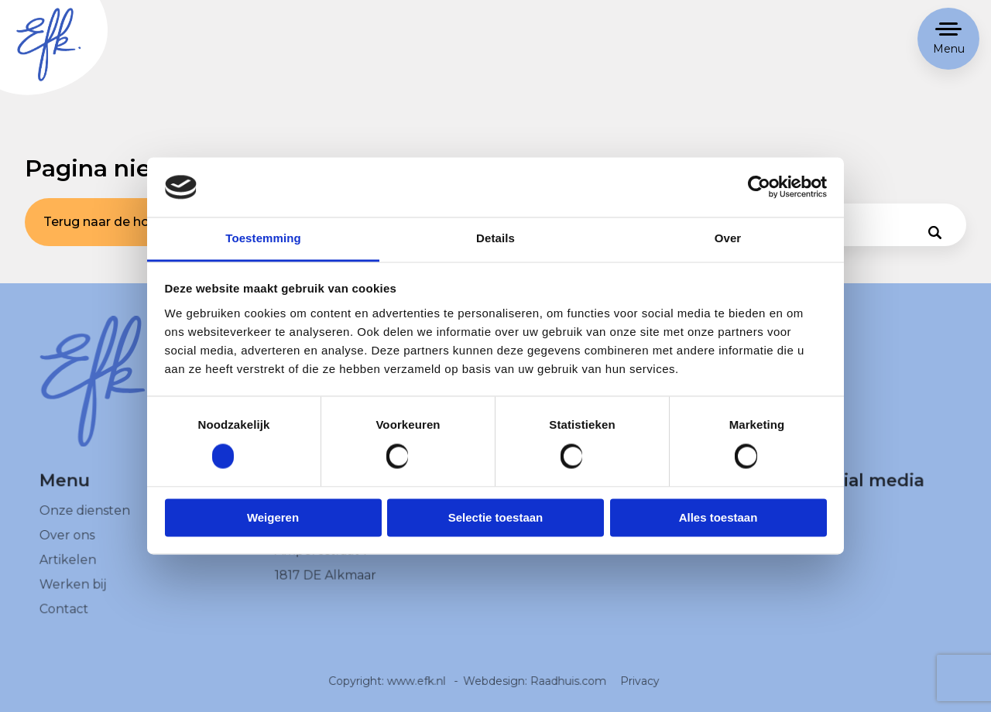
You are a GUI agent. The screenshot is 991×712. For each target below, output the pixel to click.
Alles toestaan (718, 517)
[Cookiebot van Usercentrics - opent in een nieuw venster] (759, 187)
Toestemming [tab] (263, 238)
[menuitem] (849, 521)
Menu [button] (949, 49)
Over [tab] (728, 238)
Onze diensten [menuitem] (85, 521)
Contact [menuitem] (64, 618)
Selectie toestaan (496, 517)
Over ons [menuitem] (67, 545)
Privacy (638, 690)
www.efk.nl (417, 690)
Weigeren (273, 517)
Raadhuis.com (567, 690)
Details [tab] (495, 238)
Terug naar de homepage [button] (123, 221)
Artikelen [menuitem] (68, 570)
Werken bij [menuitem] (73, 594)
